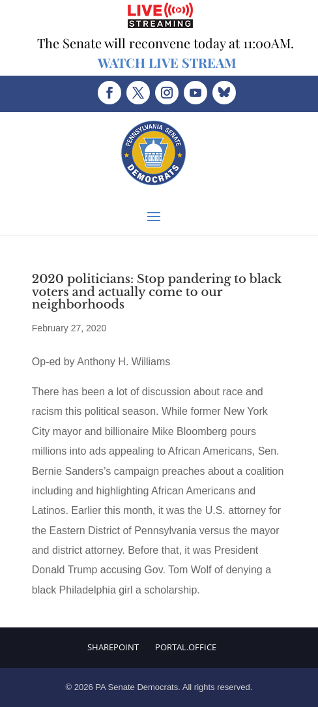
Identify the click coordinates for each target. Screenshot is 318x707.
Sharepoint (113, 647)
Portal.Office (185, 647)
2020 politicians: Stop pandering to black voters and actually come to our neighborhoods (157, 292)
